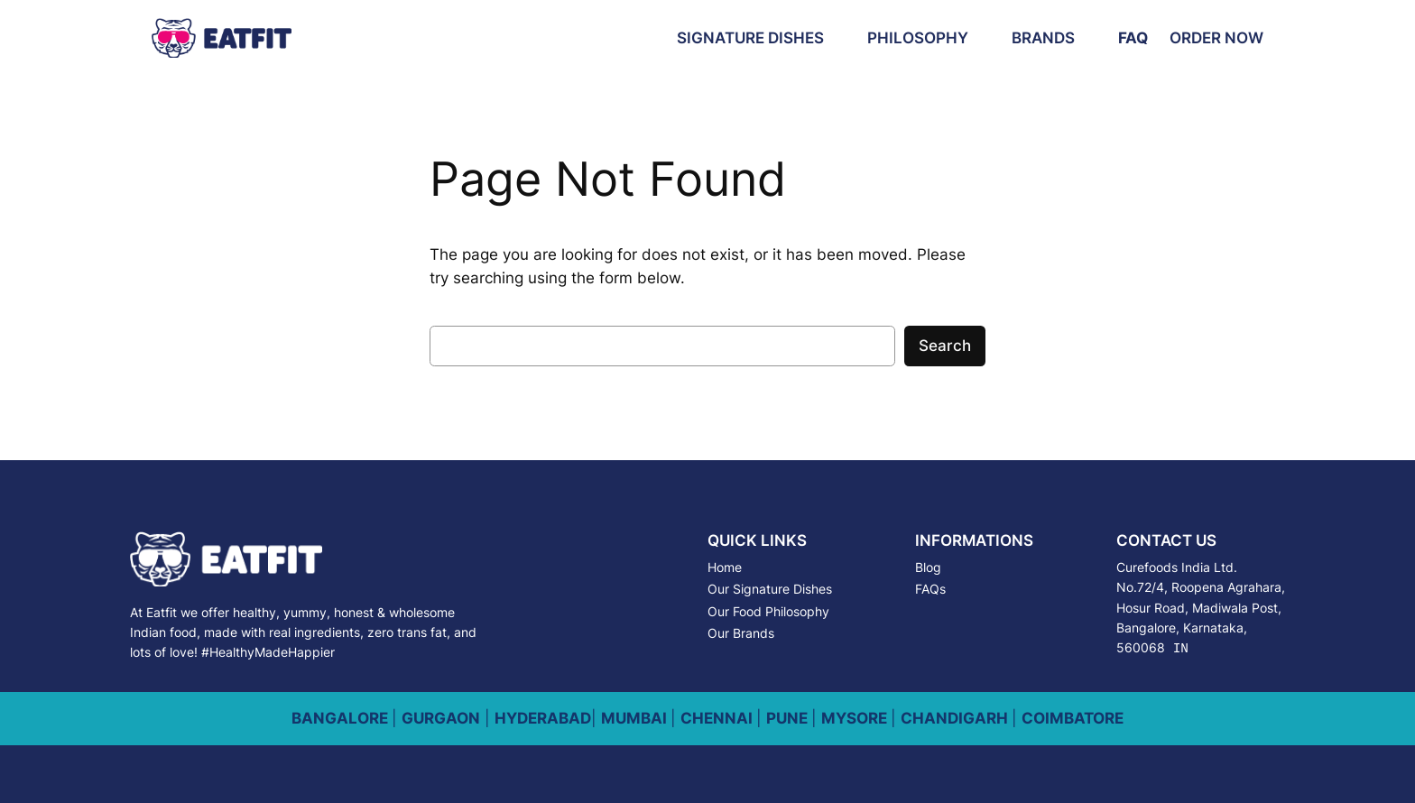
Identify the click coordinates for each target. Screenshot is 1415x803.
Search (945, 346)
